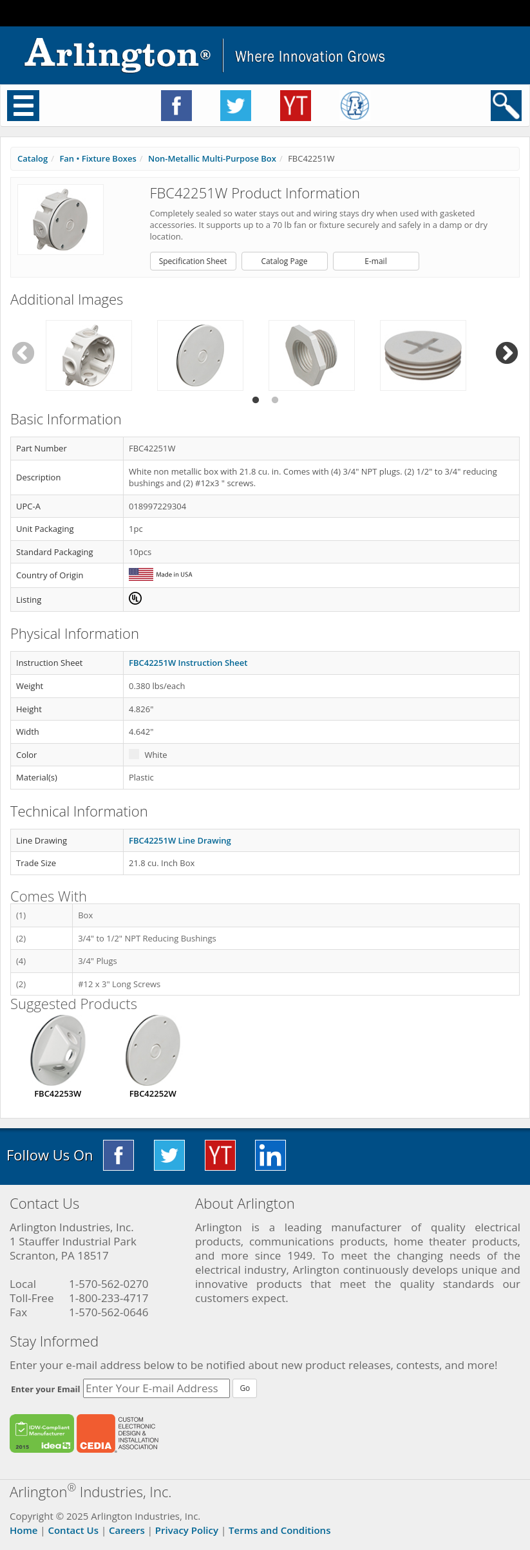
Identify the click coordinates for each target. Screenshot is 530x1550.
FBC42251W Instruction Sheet (188, 662)
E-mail (375, 261)
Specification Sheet (193, 261)
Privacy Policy (186, 1530)
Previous (23, 354)
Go (245, 1388)
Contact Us (73, 1530)
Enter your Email (45, 1389)
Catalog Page (284, 261)
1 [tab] (255, 400)
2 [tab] (275, 400)
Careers (127, 1530)
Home (23, 1530)
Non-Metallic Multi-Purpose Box (212, 158)
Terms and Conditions (279, 1530)
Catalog (32, 158)
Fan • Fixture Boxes (97, 158)
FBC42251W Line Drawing (180, 840)
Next (507, 354)
